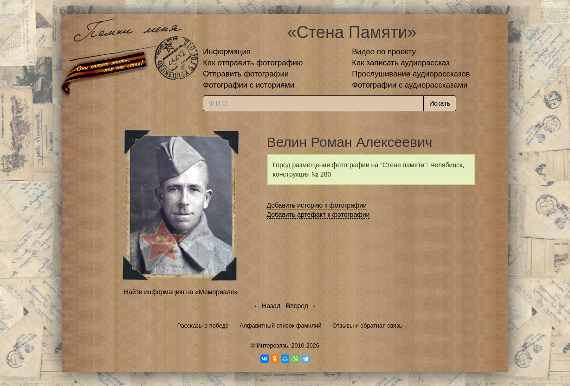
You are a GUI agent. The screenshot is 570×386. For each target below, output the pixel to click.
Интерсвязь (272, 345)
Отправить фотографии (246, 74)
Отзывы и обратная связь (367, 326)
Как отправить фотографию (253, 62)
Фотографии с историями (248, 85)
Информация (227, 51)
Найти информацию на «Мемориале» (181, 292)
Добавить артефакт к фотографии (318, 214)
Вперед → (301, 306)
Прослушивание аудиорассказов (411, 74)
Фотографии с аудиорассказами (409, 85)
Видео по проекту (384, 51)
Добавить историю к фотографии (317, 205)
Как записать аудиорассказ (401, 62)
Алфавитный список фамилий (280, 326)
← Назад (266, 306)
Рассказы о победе (203, 326)
